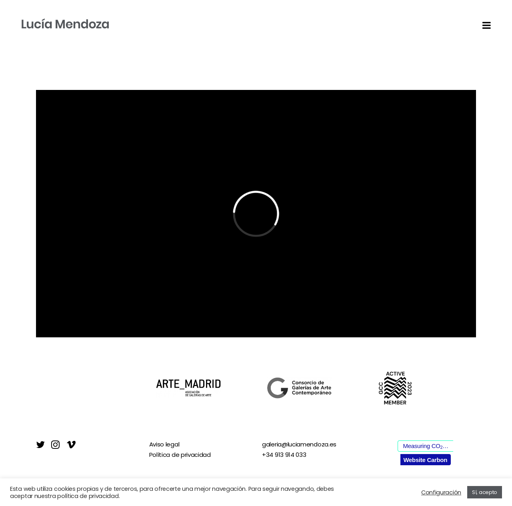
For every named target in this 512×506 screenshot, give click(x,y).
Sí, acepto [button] (484, 492)
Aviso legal (164, 444)
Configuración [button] (441, 492)
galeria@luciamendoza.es (299, 444)
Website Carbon (425, 459)
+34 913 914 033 (284, 454)
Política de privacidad (180, 454)
